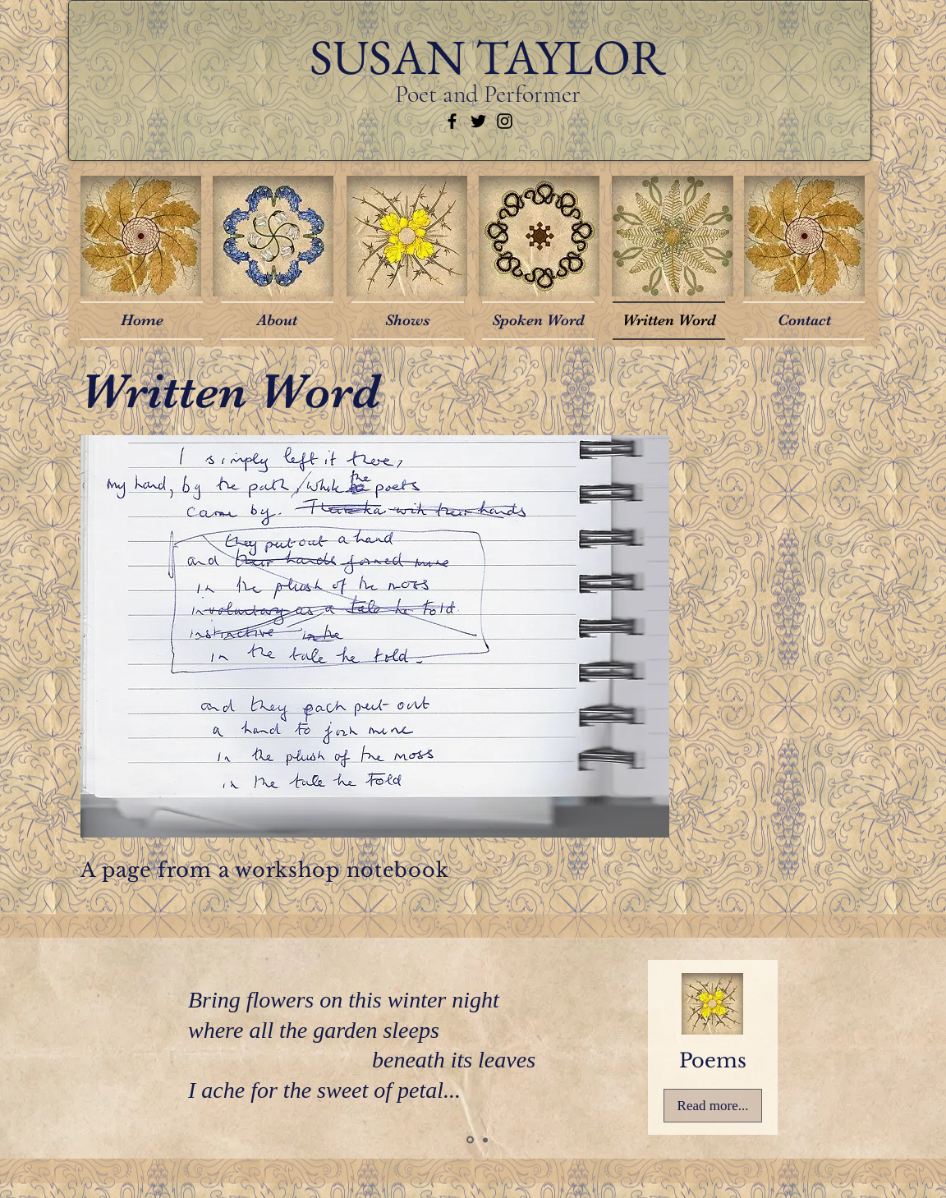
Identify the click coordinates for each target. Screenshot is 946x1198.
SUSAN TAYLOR (488, 57)
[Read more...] (713, 1105)
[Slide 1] (470, 1140)
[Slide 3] (485, 1139)
